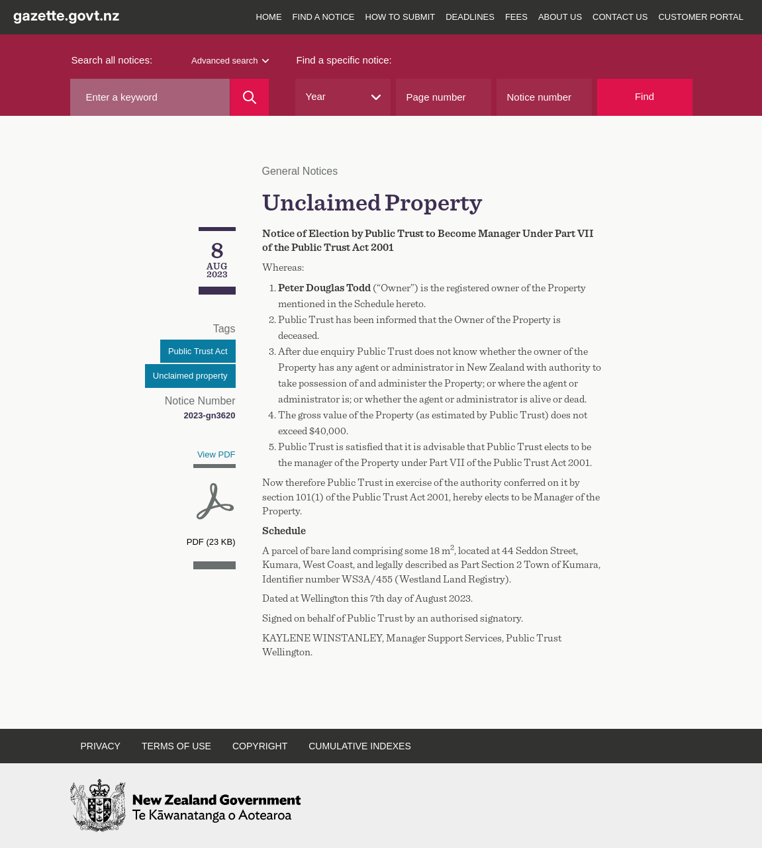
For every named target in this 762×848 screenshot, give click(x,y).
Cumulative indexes (360, 746)
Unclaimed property (190, 376)
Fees (516, 17)
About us (560, 17)
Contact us (620, 17)
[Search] (249, 97)
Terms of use (176, 746)
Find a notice (324, 17)
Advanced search (229, 61)
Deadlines (470, 17)
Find (644, 96)
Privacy (100, 746)
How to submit (400, 17)
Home (269, 17)
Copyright (259, 746)
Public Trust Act (198, 351)
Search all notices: (112, 60)
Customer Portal (700, 17)
